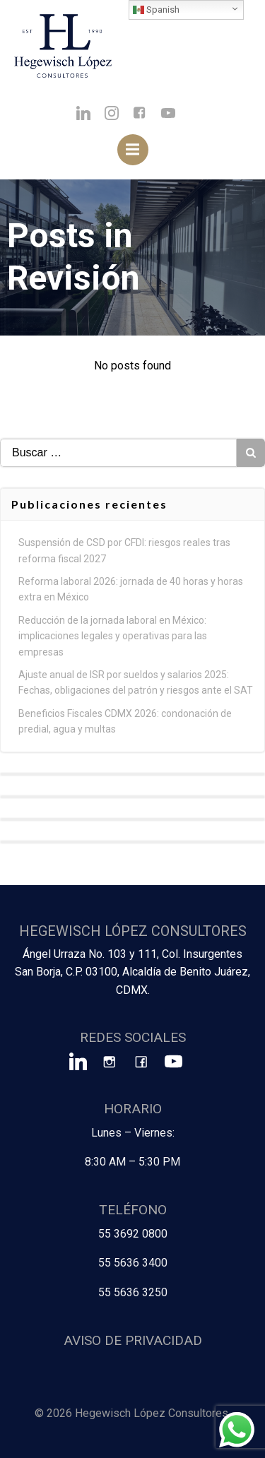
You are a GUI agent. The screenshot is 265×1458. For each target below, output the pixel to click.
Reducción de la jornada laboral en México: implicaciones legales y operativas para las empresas (112, 636)
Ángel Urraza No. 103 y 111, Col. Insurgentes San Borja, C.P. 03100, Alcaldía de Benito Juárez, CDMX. (132, 972)
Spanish (156, 10)
